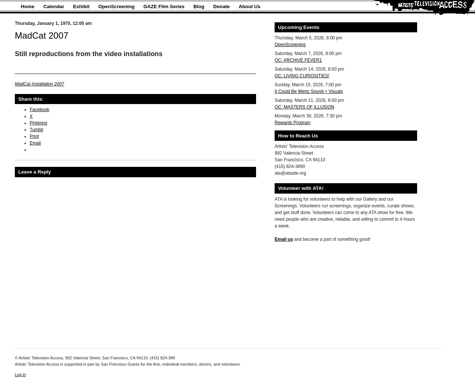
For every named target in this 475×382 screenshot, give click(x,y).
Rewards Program (293, 122)
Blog (198, 6)
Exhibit (81, 6)
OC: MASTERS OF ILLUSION (304, 107)
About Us (250, 6)
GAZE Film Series (164, 6)
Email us (284, 239)
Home (28, 6)
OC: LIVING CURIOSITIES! (302, 75)
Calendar (53, 6)
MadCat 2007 (41, 35)
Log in (20, 374)
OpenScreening (116, 6)
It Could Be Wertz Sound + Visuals (309, 91)
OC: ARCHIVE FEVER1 (298, 60)
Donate (221, 6)
